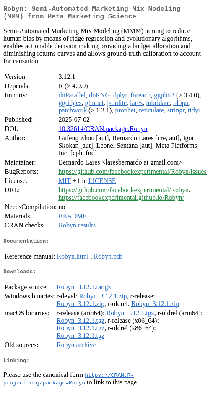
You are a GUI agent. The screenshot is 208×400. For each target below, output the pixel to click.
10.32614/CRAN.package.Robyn (102, 132)
